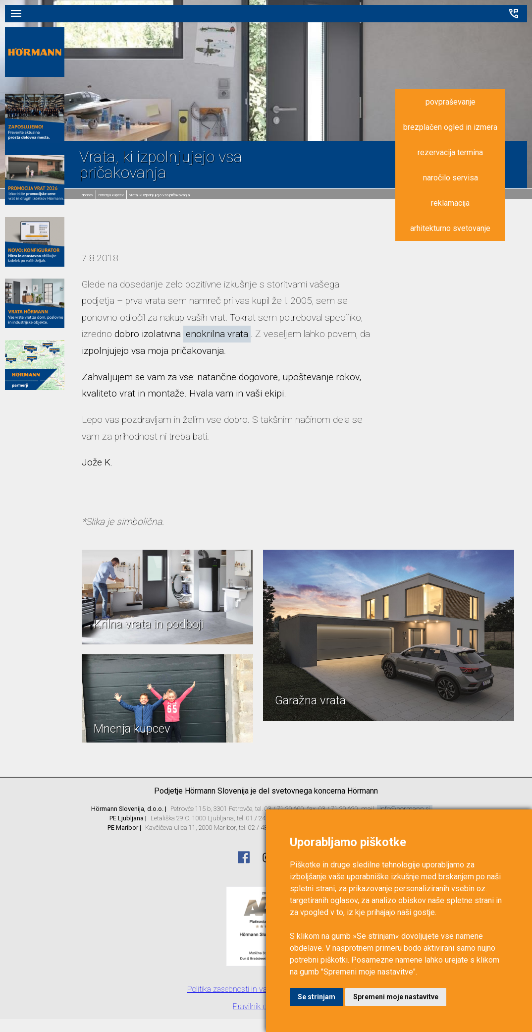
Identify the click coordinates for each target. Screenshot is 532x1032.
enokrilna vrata (217, 334)
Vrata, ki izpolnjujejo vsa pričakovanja (159, 195)
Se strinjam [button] (316, 997)
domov (87, 195)
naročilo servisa (450, 177)
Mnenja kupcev (111, 195)
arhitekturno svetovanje (450, 228)
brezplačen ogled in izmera (450, 127)
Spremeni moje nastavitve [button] (395, 997)
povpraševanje (451, 102)
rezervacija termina (450, 152)
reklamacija (450, 203)
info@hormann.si (404, 808)
